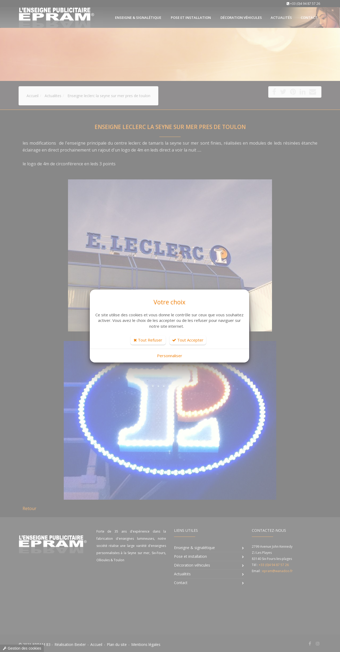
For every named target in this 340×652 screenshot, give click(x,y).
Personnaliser (169, 355)
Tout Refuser (148, 340)
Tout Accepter (187, 340)
